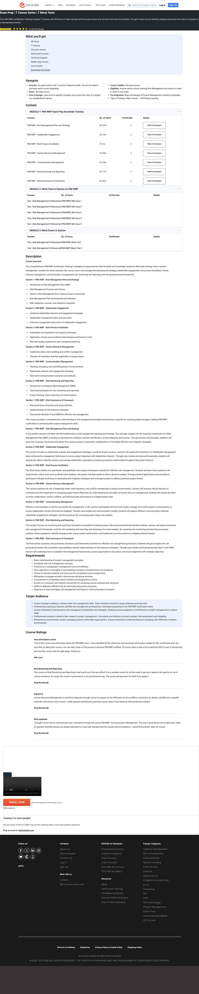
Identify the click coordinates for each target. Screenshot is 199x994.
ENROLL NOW (17, 802)
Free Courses (86, 5)
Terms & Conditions (66, 947)
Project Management (155, 907)
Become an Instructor (72, 884)
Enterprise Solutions (113, 849)
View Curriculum (154, 125)
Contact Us (66, 858)
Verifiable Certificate (113, 893)
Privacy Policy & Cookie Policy (108, 947)
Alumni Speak (67, 853)
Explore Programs (111, 853)
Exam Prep (149, 911)
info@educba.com (26, 830)
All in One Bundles (153, 853)
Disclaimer (85, 947)
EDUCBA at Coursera (113, 867)
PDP (145, 898)
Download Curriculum (40, 70)
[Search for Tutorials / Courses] (143, 5)
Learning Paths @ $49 (155, 916)
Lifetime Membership (155, 849)
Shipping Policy (134, 947)
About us (65, 849)
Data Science (150, 876)
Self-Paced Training (112, 888)
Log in (163, 5)
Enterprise (71, 5)
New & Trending (152, 862)
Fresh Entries (150, 867)
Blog (61, 5)
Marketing (149, 889)
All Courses (102, 5)
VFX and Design (152, 902)
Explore (50, 5)
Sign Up (174, 5)
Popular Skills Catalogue (115, 897)
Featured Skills (151, 858)
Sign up (64, 867)
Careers (64, 880)
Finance (147, 871)
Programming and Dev (156, 880)
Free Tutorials (109, 862)
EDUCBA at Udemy (112, 871)
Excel (146, 884)
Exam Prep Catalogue (114, 902)
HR (145, 893)
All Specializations (118, 5)
